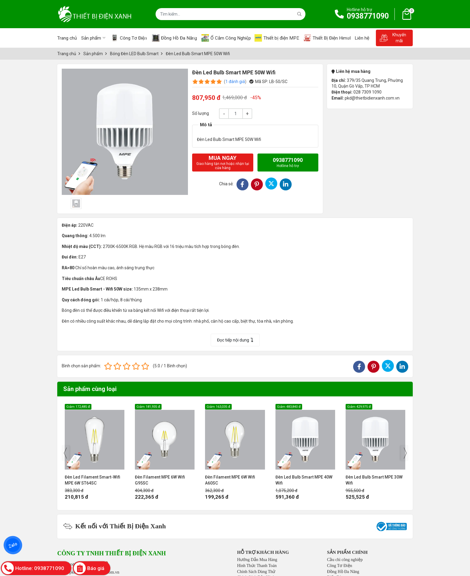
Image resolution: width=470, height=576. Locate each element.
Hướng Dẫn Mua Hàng (257, 559)
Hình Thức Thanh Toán (257, 565)
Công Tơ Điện (339, 565)
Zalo (12, 545)
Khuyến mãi (393, 37)
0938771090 (368, 16)
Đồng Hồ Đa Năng (343, 571)
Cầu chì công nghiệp (345, 559)
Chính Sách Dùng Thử (256, 571)
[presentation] (65, 453)
